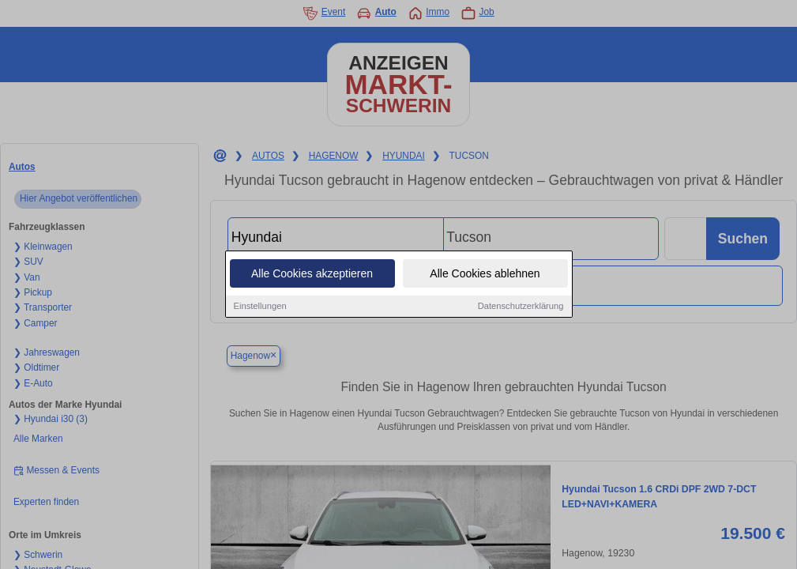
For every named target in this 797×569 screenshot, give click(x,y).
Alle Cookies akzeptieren (312, 275)
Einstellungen (260, 307)
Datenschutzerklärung (521, 307)
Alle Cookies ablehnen (484, 275)
